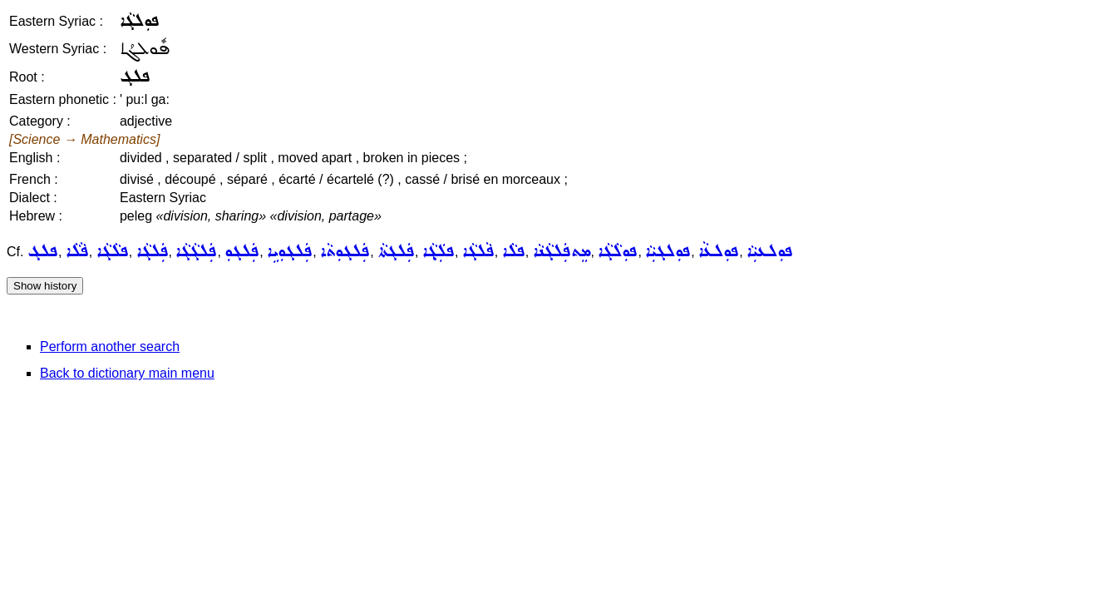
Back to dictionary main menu (127, 373)
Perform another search (110, 346)
